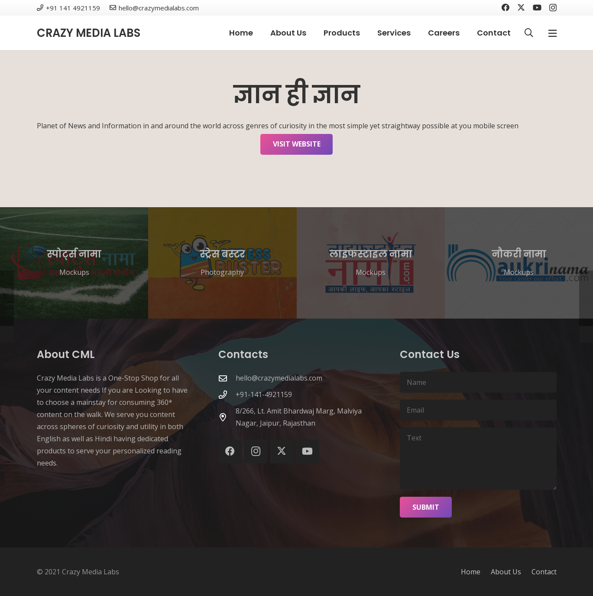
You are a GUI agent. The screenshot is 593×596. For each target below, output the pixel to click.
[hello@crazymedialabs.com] (227, 378)
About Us (506, 571)
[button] (528, 33)
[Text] (478, 458)
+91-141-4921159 (264, 394)
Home (470, 571)
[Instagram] (553, 7)
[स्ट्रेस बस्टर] (222, 263)
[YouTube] (537, 7)
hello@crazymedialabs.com (279, 378)
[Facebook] (505, 7)
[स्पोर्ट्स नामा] (74, 263)
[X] (521, 7)
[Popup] (552, 33)
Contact (544, 571)
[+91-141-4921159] (227, 395)
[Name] (478, 382)
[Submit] (426, 507)
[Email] (478, 410)
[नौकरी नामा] (519, 263)
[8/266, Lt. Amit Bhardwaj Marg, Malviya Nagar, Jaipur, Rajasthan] (227, 417)
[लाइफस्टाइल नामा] (371, 263)
